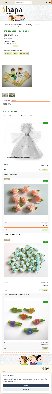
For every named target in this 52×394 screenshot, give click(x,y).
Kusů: (5, 169)
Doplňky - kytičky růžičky (10, 174)
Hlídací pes (24, 53)
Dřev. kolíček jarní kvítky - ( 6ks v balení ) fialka (16, 294)
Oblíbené (8, 53)
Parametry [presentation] (14, 100)
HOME (6, 24)
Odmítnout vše (26, 389)
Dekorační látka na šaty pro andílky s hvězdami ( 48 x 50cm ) (20, 116)
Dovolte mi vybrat (12, 381)
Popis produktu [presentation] (6, 100)
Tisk (15, 53)
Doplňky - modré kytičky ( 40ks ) (12, 234)
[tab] (6, 100)
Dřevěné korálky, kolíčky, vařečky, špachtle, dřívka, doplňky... (17, 26)
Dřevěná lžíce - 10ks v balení (39, 26)
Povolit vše (26, 385)
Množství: (6, 45)
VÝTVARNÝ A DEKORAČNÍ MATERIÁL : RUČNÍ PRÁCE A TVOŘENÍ (25, 24)
